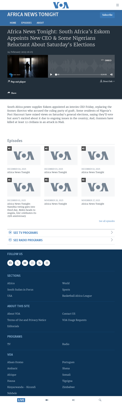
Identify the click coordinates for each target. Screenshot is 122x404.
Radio (65, 344)
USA (9, 295)
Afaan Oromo (15, 362)
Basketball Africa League (77, 295)
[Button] (11, 94)
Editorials (13, 326)
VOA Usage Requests (74, 319)
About (40, 23)
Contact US (68, 313)
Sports (66, 289)
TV (8, 344)
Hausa (11, 380)
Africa (11, 283)
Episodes (26, 23)
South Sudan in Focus (20, 289)
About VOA (13, 313)
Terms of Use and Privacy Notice (26, 319)
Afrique (11, 374)
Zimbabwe (68, 386)
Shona (66, 368)
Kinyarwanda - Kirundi (21, 386)
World (66, 283)
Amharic (12, 368)
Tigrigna (67, 380)
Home (13, 23)
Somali (66, 374)
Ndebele (12, 393)
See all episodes (107, 221)
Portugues (68, 362)
